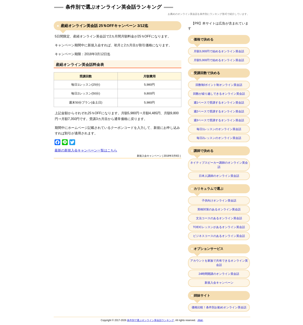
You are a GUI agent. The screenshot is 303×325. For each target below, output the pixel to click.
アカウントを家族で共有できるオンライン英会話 (219, 263)
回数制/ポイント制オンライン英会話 (219, 84)
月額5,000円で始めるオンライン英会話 (219, 60)
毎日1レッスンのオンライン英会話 (219, 129)
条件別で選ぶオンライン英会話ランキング (113, 7)
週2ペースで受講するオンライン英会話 (219, 111)
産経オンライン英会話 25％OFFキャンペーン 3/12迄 (104, 26)
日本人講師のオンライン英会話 (219, 175)
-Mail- (200, 320)
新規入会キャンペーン (149, 155)
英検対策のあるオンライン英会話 (219, 209)
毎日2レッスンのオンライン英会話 (219, 138)
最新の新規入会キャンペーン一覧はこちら (86, 150)
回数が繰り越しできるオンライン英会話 (219, 93)
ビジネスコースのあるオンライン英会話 (219, 236)
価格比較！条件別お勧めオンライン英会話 (219, 307)
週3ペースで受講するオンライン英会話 (219, 120)
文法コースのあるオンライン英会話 (219, 218)
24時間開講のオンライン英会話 (219, 273)
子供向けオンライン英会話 (219, 200)
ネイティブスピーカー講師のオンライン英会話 (219, 165)
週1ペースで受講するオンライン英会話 (219, 102)
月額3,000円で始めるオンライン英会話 (219, 51)
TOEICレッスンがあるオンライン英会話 (219, 227)
